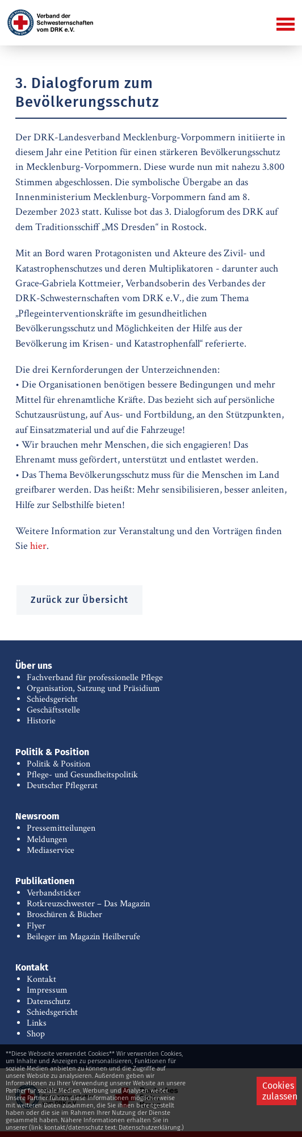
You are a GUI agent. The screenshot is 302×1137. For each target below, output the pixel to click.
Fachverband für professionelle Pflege (95, 678)
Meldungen (47, 840)
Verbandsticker (54, 893)
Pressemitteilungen (61, 828)
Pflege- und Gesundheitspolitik (82, 775)
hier (38, 545)
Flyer (36, 926)
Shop (36, 1034)
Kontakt (41, 979)
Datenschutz (48, 1001)
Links (37, 1023)
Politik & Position (58, 764)
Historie (41, 721)
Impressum (47, 990)
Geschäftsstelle (53, 710)
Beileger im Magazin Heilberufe (83, 937)
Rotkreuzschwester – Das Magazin (88, 904)
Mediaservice (50, 850)
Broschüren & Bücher (64, 915)
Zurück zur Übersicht (79, 599)
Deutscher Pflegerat (62, 786)
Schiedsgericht (52, 699)
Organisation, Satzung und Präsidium (93, 688)
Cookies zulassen (279, 1091)
